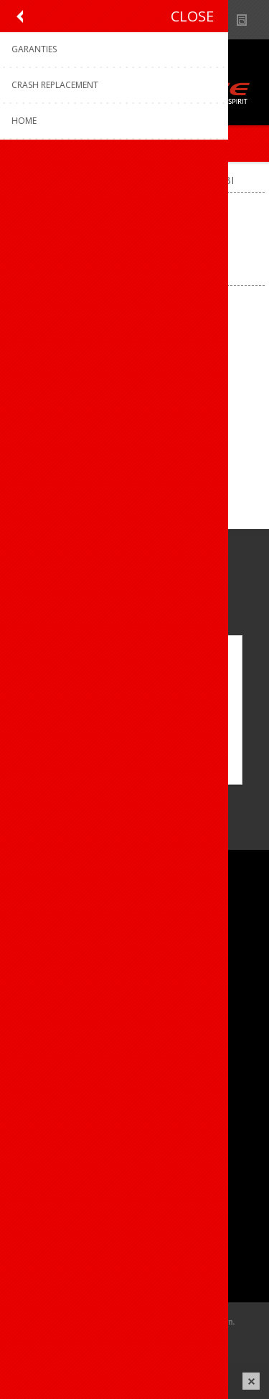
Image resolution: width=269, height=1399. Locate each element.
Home (24, 180)
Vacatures (43, 972)
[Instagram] (66, 798)
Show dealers (219, 19)
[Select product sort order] (165, 261)
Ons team (43, 948)
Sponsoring (46, 995)
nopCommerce (156, 1340)
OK (134, 739)
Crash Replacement (65, 1135)
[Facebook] (27, 798)
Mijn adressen (52, 1227)
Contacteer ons (56, 1064)
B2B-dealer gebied (191, 19)
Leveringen (45, 1251)
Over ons (41, 924)
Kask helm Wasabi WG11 (134, 408)
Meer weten (135, 763)
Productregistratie (61, 1088)
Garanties (42, 1111)
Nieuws (247, 19)
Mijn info (40, 1204)
